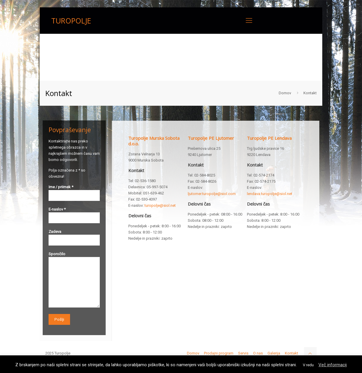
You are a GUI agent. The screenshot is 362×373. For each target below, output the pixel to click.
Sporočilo (74, 280)
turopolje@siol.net (160, 205)
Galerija (274, 353)
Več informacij (332, 364)
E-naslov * (74, 215)
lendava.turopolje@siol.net (269, 193)
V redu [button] (308, 365)
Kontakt (291, 353)
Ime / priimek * (74, 193)
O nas (258, 353)
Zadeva (74, 237)
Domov (285, 93)
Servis (243, 353)
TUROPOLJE (71, 21)
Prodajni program (218, 353)
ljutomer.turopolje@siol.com (212, 193)
